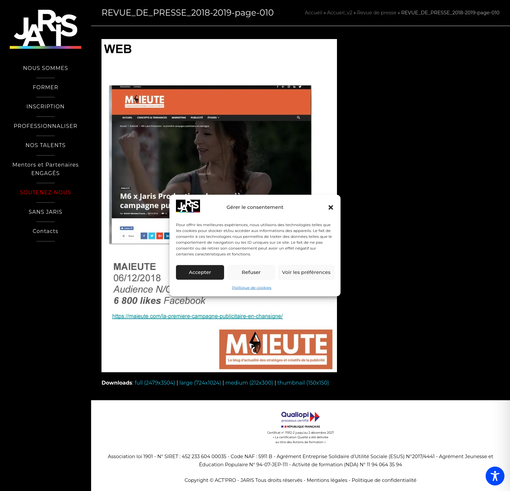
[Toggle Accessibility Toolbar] (495, 476)
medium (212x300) (249, 383)
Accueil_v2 (339, 13)
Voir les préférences (306, 272)
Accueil (313, 13)
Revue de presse (376, 13)
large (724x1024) (200, 383)
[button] (331, 207)
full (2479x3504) (155, 383)
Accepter (200, 272)
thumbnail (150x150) (303, 383)
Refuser (251, 272)
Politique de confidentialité (384, 480)
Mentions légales (327, 480)
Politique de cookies (252, 287)
